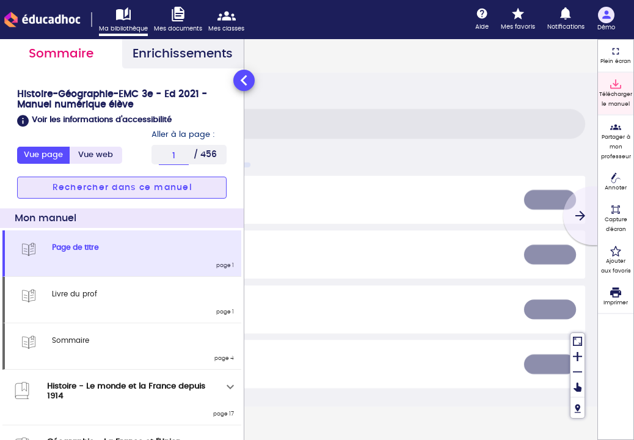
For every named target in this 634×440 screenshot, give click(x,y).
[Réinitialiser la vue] (577, 340)
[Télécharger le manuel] (615, 93)
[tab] (96, 155)
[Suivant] (580, 215)
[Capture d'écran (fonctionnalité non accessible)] (615, 219)
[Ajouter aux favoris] (615, 260)
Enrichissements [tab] (183, 54)
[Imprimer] (615, 297)
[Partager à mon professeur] (615, 141)
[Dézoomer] (577, 371)
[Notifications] (566, 19)
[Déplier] (230, 387)
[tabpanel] (122, 253)
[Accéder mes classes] (229, 20)
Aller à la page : (183, 135)
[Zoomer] (577, 356)
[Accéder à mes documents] (181, 20)
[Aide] (482, 19)
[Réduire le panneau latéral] (244, 80)
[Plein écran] (615, 56)
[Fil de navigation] (577, 407)
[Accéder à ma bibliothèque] (126, 21)
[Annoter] (615, 183)
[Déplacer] (577, 388)
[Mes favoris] (518, 19)
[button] (122, 121)
